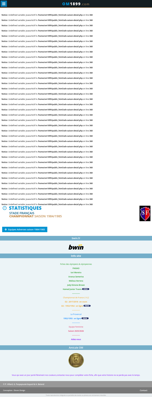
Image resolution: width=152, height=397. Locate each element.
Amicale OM (76, 347)
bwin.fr (76, 238)
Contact (143, 390)
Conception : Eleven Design (14, 390)
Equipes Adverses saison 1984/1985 (26, 229)
